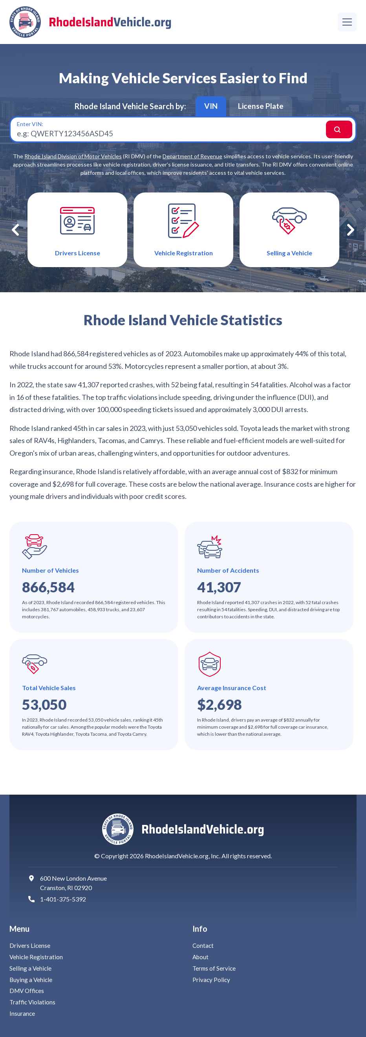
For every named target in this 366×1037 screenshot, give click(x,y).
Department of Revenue (192, 160)
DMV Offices (27, 990)
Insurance (22, 1013)
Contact (203, 945)
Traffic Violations (33, 1002)
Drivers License (30, 945)
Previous (15, 235)
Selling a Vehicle (30, 968)
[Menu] (347, 22)
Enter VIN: (30, 126)
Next (351, 235)
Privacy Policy (211, 979)
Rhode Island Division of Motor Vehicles (73, 160)
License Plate (261, 107)
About (201, 956)
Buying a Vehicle (31, 979)
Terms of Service (214, 968)
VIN (209, 107)
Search (330, 132)
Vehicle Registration (36, 956)
